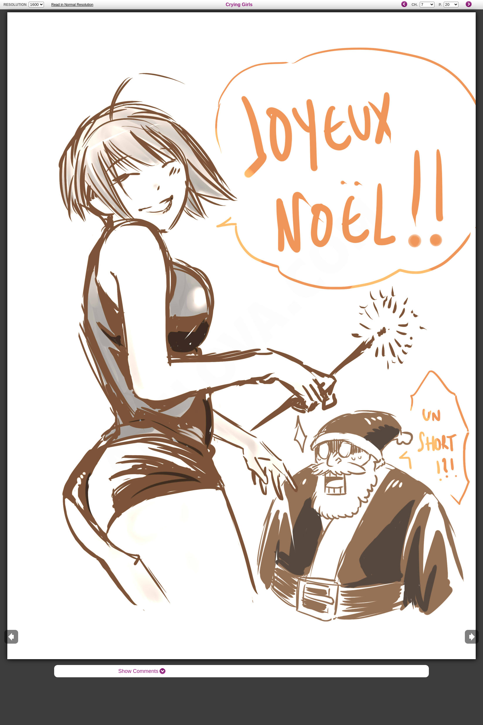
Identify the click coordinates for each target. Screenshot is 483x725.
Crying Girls (239, 4)
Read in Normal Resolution (72, 5)
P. (440, 5)
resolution (16, 5)
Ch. (415, 5)
